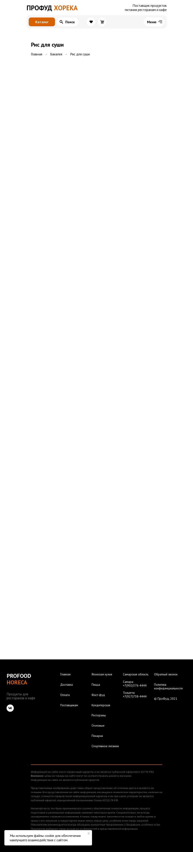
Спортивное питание (105, 746)
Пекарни (97, 736)
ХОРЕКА (52, 8)
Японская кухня (102, 674)
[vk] (10, 708)
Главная (36, 54)
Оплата (65, 695)
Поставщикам (69, 705)
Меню (151, 22)
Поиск (70, 22)
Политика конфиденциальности (168, 686)
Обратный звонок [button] (165, 674)
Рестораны (99, 715)
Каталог (41, 22)
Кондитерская (101, 705)
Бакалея (56, 54)
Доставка (66, 685)
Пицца (96, 685)
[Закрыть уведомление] (89, 833)
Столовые (98, 725)
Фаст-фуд (98, 695)
